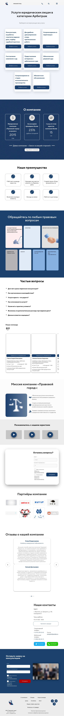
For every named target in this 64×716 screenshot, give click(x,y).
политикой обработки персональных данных (39, 478)
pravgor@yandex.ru (52, 634)
